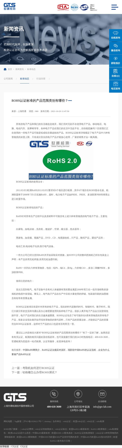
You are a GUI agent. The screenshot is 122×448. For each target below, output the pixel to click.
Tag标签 (18, 421)
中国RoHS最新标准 (41, 433)
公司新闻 (8, 78)
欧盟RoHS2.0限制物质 (27, 437)
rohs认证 (67, 421)
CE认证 (15, 446)
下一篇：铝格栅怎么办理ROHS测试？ (34, 372)
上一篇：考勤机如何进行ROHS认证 (33, 368)
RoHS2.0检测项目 (99, 429)
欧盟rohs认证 (79, 421)
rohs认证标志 (61, 429)
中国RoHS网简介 (31, 350)
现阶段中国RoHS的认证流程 (82, 350)
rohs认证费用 (27, 429)
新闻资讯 (19, 69)
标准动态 (31, 69)
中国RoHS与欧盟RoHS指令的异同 (96, 437)
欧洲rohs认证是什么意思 (19, 433)
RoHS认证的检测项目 (84, 433)
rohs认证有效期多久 (44, 429)
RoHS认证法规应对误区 (54, 350)
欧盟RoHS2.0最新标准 (79, 429)
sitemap (48, 421)
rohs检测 (100, 421)
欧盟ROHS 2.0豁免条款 (62, 433)
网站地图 (8, 421)
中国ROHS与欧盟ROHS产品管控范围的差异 (59, 437)
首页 (8, 69)
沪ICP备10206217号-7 (33, 421)
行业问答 (40, 78)
